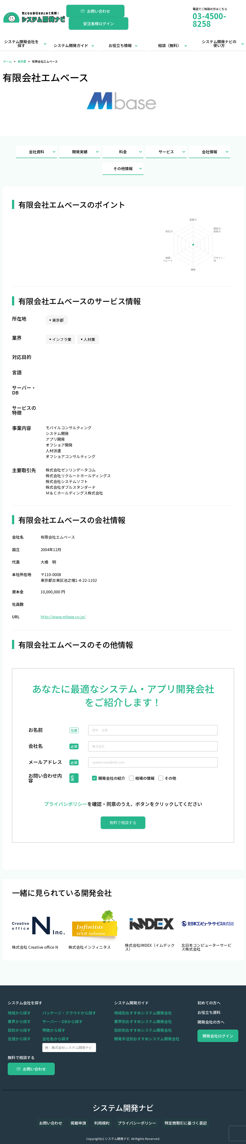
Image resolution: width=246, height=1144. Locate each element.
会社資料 (43, 152)
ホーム (7, 61)
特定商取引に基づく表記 (177, 1123)
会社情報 (216, 152)
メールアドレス (45, 762)
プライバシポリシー (65, 803)
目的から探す (19, 1030)
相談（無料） (169, 45)
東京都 (22, 61)
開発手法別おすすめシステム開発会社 (139, 1039)
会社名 (35, 746)
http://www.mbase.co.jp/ (63, 617)
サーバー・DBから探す (62, 1021)
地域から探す (19, 1013)
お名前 (35, 730)
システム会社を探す (25, 1003)
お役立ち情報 (120, 45)
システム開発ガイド (71, 45)
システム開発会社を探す (21, 43)
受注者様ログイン (98, 23)
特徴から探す (53, 1030)
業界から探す (19, 1021)
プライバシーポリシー (132, 1123)
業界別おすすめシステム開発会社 (136, 1021)
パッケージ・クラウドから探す (69, 1013)
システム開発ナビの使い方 (219, 43)
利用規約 (102, 1123)
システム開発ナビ (123, 1107)
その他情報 (128, 169)
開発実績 (86, 152)
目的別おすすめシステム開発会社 (136, 1030)
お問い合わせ (95, 11)
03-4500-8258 (209, 19)
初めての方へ (195, 1003)
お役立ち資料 (195, 1012)
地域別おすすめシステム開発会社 (136, 1013)
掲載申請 (82, 1123)
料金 (131, 152)
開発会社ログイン (211, 1036)
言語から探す (19, 1039)
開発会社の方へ (197, 1022)
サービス (173, 152)
